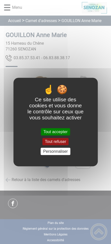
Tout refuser (55, 141)
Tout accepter (55, 132)
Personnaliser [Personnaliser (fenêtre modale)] (55, 151)
